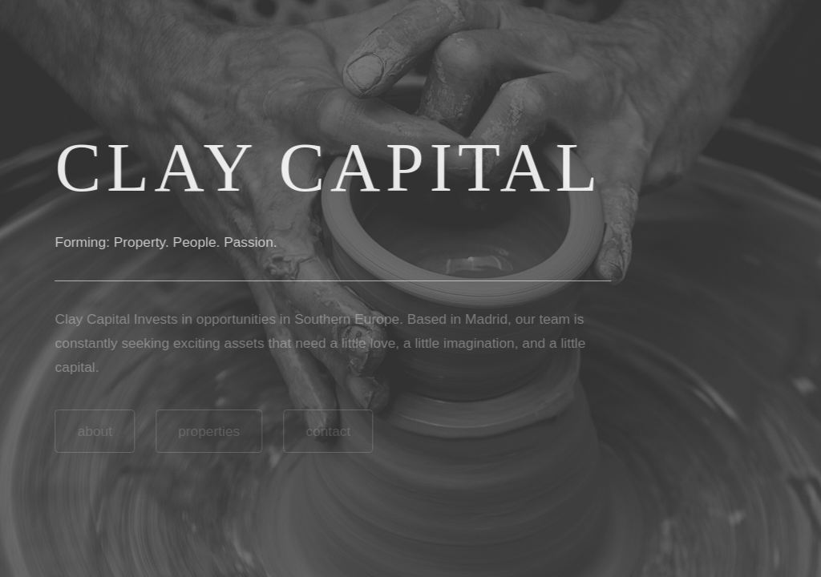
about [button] (93, 431)
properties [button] (208, 431)
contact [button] (327, 431)
